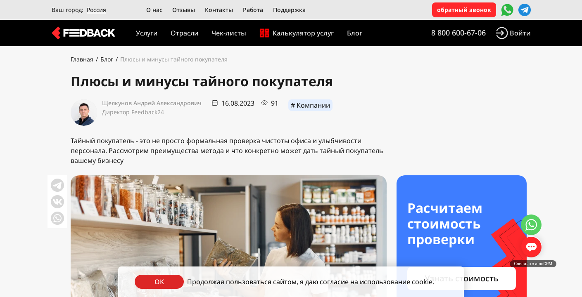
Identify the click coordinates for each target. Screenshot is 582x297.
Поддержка (289, 10)
